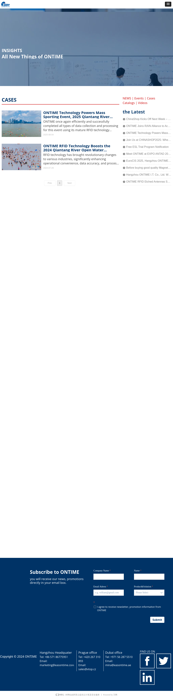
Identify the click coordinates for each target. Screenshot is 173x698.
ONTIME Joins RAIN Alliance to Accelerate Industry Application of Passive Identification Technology (148, 126)
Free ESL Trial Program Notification (147, 146)
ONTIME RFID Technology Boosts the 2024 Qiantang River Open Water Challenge (76, 148)
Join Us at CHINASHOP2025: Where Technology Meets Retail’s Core (148, 139)
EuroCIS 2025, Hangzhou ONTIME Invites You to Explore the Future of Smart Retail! (148, 160)
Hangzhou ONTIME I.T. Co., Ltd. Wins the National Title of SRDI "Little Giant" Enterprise (148, 174)
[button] (168, 4)
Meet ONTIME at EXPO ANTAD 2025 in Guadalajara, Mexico (148, 153)
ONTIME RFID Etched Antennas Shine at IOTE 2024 (148, 181)
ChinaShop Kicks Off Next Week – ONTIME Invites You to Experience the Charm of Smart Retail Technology (148, 119)
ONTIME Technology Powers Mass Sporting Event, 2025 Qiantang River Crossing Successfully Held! (76, 114)
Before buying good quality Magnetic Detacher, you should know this (148, 167)
